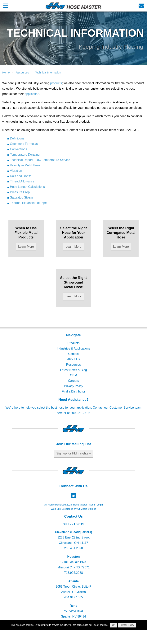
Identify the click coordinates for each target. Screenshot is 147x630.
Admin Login (96, 504)
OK (113, 625)
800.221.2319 (73, 524)
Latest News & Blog (73, 370)
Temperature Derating (25, 154)
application (32, 94)
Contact (73, 353)
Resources (23, 72)
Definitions (17, 138)
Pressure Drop (20, 192)
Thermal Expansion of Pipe (28, 203)
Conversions (18, 149)
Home (6, 72)
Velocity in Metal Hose (25, 165)
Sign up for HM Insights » (73, 453)
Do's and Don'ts (20, 176)
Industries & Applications (73, 348)
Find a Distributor (73, 391)
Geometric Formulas (24, 143)
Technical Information (48, 72)
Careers (73, 380)
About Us (73, 359)
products (56, 83)
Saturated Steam (21, 197)
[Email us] (141, 5)
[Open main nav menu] (5, 5)
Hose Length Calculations (27, 186)
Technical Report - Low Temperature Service (40, 160)
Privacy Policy (73, 386)
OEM (73, 375)
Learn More (26, 246)
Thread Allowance (22, 181)
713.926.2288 (73, 572)
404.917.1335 (73, 597)
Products (73, 343)
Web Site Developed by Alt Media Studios (73, 508)
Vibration (16, 170)
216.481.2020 (73, 548)
